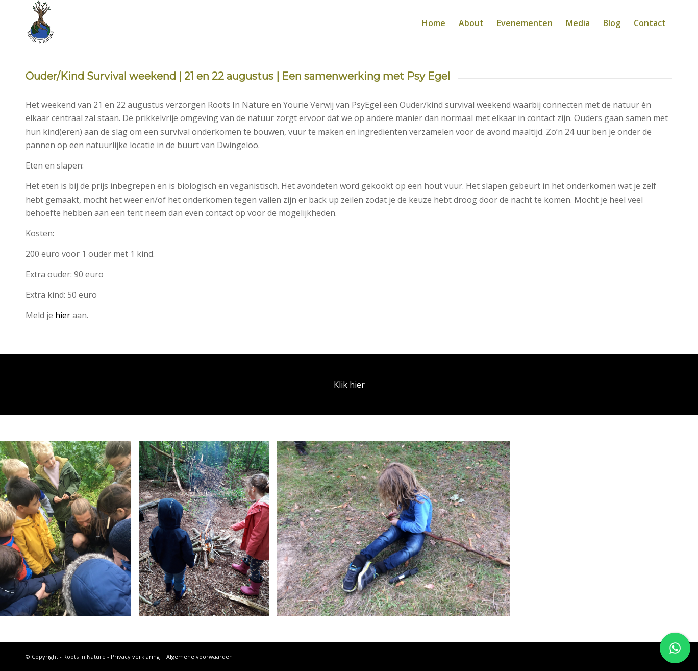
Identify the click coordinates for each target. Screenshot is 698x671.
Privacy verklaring (135, 656)
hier (62, 315)
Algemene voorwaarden (199, 656)
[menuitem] (433, 23)
